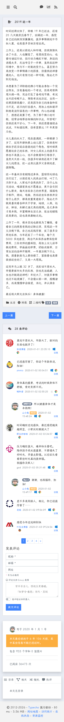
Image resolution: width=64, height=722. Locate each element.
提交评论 (13, 607)
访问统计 (46, 711)
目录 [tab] (9, 679)
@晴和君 (27, 404)
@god (26, 480)
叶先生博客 (22, 527)
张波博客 (21, 349)
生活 (12, 302)
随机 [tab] (34, 679)
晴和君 (20, 391)
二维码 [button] (35, 302)
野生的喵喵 (22, 434)
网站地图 (32, 711)
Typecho (33, 707)
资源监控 (37, 715)
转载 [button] (22, 302)
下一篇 (55, 315)
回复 (56, 352)
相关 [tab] (22, 679)
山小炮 (25, 413)
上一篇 (9, 315)
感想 (55, 303)
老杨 (19, 510)
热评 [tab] (47, 679)
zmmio (20, 370)
